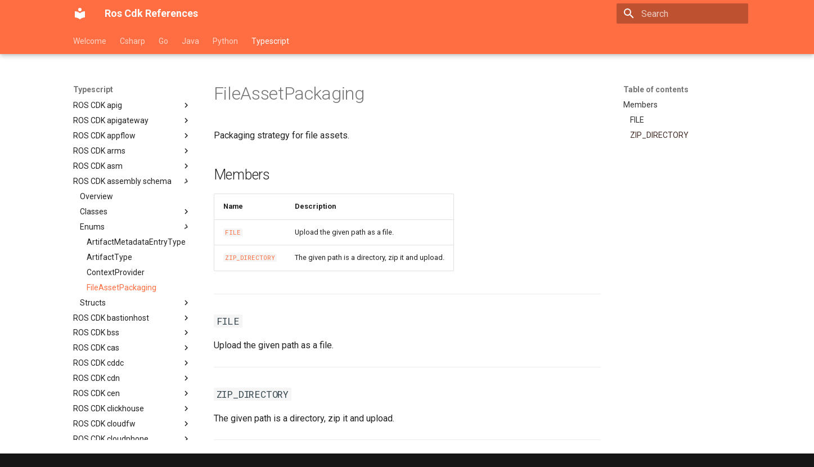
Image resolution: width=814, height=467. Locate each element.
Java (190, 41)
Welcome (89, 41)
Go (163, 41)
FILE (233, 232)
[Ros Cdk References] (80, 13)
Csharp (132, 41)
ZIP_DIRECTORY (250, 258)
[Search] (682, 13)
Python (225, 41)
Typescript (270, 41)
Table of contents (656, 89)
